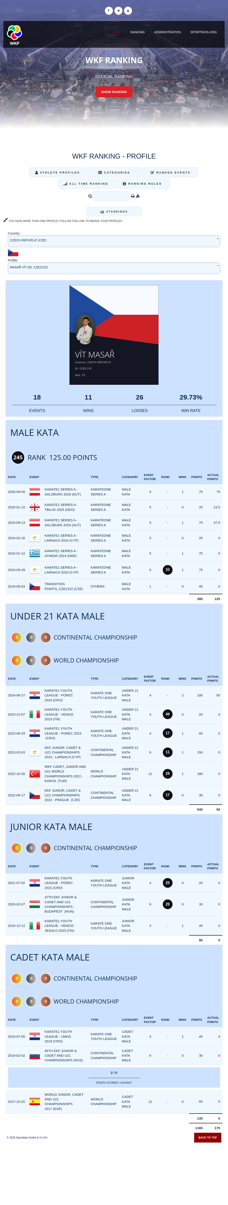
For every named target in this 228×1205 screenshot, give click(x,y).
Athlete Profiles (57, 172)
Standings (114, 211)
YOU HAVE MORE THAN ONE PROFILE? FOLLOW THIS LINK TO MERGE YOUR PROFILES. (63, 221)
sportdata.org (203, 32)
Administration (167, 32)
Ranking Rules (142, 183)
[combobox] (114, 241)
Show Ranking (114, 92)
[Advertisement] (114, 1172)
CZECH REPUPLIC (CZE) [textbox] (28, 240)
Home (116, 32)
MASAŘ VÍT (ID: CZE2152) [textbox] (29, 267)
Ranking (137, 32)
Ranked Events (171, 172)
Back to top (208, 1138)
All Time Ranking (85, 183)
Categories (114, 172)
